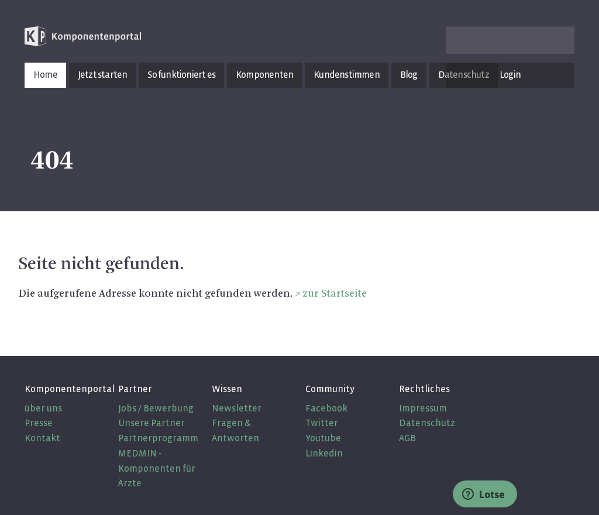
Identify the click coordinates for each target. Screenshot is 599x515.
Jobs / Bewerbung (156, 408)
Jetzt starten (103, 75)
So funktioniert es (181, 75)
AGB (407, 438)
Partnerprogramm (158, 438)
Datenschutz (427, 423)
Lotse (483, 494)
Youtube (323, 438)
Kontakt (42, 438)
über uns (43, 408)
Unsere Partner (151, 423)
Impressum (423, 408)
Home (45, 75)
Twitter (321, 423)
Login (510, 75)
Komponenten (264, 75)
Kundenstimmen (347, 75)
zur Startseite (334, 294)
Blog (409, 75)
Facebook (326, 408)
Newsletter (236, 408)
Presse (39, 423)
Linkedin (324, 453)
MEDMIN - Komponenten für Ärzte (156, 468)
